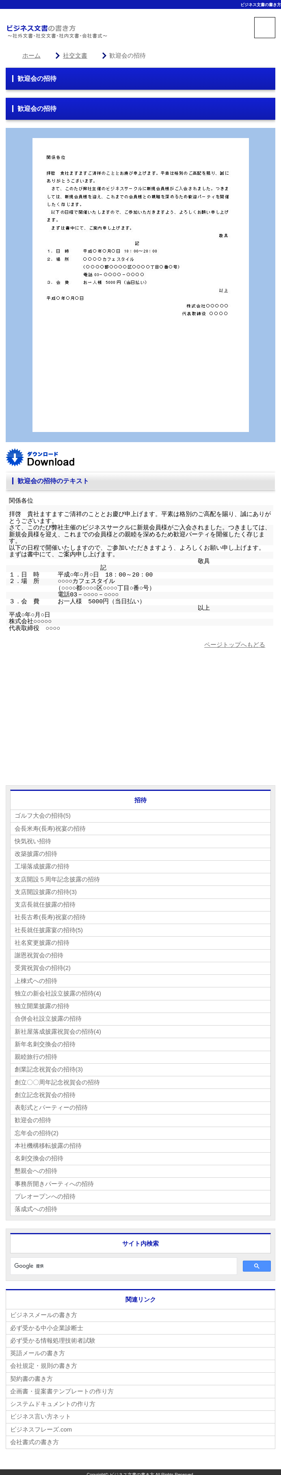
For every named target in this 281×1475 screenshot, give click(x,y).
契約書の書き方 (31, 1374)
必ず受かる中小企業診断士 (46, 1324)
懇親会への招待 (36, 1167)
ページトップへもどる (234, 644)
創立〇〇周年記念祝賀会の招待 (57, 1079)
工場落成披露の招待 (42, 865)
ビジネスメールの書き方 (43, 1311)
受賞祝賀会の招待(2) (43, 966)
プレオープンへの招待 (45, 1193)
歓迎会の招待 (33, 1117)
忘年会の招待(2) (36, 1130)
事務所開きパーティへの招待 (54, 1180)
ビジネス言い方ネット (40, 1412)
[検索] (122, 1262)
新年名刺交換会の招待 (45, 1042)
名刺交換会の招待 (39, 1155)
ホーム (31, 55)
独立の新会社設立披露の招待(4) (58, 991)
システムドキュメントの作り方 (52, 1399)
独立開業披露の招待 (42, 1004)
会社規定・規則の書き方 (43, 1361)
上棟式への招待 (36, 979)
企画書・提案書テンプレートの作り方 (62, 1387)
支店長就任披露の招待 (45, 903)
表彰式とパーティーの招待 (51, 1104)
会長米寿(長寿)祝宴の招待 (50, 828)
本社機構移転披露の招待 (48, 1142)
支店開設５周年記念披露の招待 (57, 878)
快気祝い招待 (33, 840)
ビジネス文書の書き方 (260, 4)
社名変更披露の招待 (42, 941)
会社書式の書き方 (34, 1437)
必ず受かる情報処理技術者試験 (52, 1336)
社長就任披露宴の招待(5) (49, 928)
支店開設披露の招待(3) (46, 891)
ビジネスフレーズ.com (41, 1424)
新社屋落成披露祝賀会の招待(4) (58, 1029)
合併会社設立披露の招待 (48, 1016)
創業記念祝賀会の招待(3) (49, 1067)
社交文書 (75, 55)
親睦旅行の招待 (36, 1054)
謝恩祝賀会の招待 (39, 953)
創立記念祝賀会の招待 (45, 1092)
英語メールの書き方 (37, 1349)
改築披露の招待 (36, 853)
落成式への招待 (36, 1205)
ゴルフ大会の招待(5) (43, 815)
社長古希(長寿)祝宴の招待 (50, 916)
